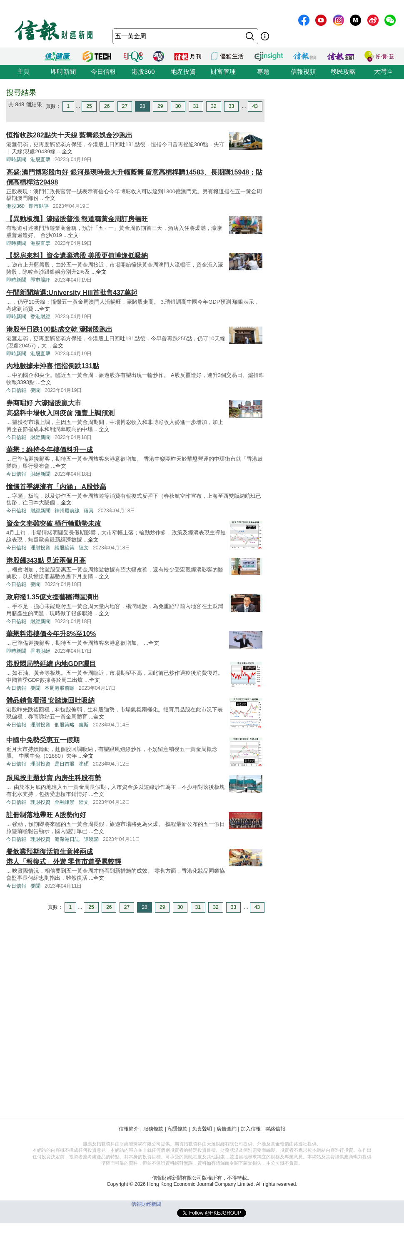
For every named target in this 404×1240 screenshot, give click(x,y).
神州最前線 (67, 511)
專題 (263, 71)
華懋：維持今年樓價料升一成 (49, 449)
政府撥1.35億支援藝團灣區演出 (52, 597)
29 (160, 106)
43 (255, 106)
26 (107, 106)
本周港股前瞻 (60, 688)
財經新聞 (40, 437)
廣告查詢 (227, 1129)
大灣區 (383, 71)
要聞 (35, 390)
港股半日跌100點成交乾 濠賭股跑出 (59, 329)
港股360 (143, 71)
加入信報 (251, 1129)
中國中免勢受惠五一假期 (43, 740)
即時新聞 (63, 71)
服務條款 (153, 1129)
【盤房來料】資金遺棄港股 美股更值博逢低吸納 (77, 255)
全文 (67, 151)
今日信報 (103, 71)
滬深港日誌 (67, 839)
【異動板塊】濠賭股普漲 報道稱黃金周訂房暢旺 (77, 218)
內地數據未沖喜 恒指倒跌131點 (52, 365)
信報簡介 (129, 1129)
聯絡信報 (275, 1129)
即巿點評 (39, 206)
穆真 (89, 511)
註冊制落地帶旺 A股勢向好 (46, 814)
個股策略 (65, 725)
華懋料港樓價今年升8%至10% (51, 633)
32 (213, 106)
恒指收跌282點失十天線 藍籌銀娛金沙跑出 (69, 135)
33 (231, 106)
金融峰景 (65, 802)
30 (178, 106)
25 (89, 106)
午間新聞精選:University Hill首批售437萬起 (71, 292)
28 (142, 106)
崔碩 (84, 764)
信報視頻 (303, 71)
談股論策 (65, 548)
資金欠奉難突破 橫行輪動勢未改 (53, 523)
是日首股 (65, 764)
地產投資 (183, 71)
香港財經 (40, 316)
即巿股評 (40, 280)
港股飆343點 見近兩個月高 (46, 560)
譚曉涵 (91, 839)
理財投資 (40, 548)
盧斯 (84, 725)
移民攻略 (343, 71)
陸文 (84, 548)
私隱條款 (177, 1129)
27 (124, 106)
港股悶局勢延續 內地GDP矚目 (51, 663)
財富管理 (223, 71)
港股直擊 (40, 159)
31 (196, 106)
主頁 (23, 71)
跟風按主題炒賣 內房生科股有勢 (53, 777)
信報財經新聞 (146, 1204)
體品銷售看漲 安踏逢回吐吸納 (50, 700)
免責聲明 (202, 1129)
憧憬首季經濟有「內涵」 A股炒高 (56, 486)
